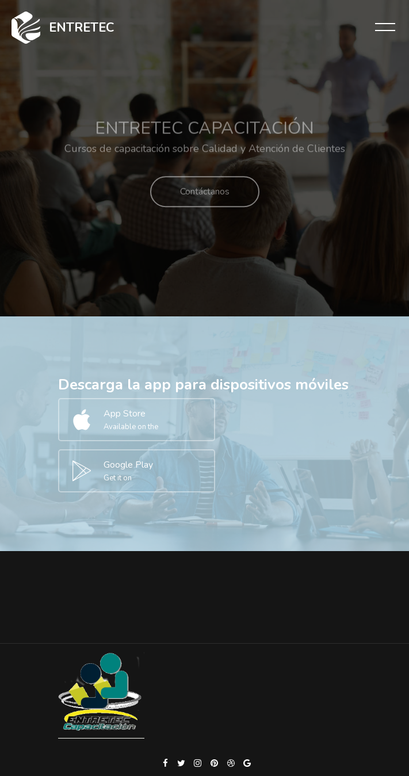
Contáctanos (205, 199)
